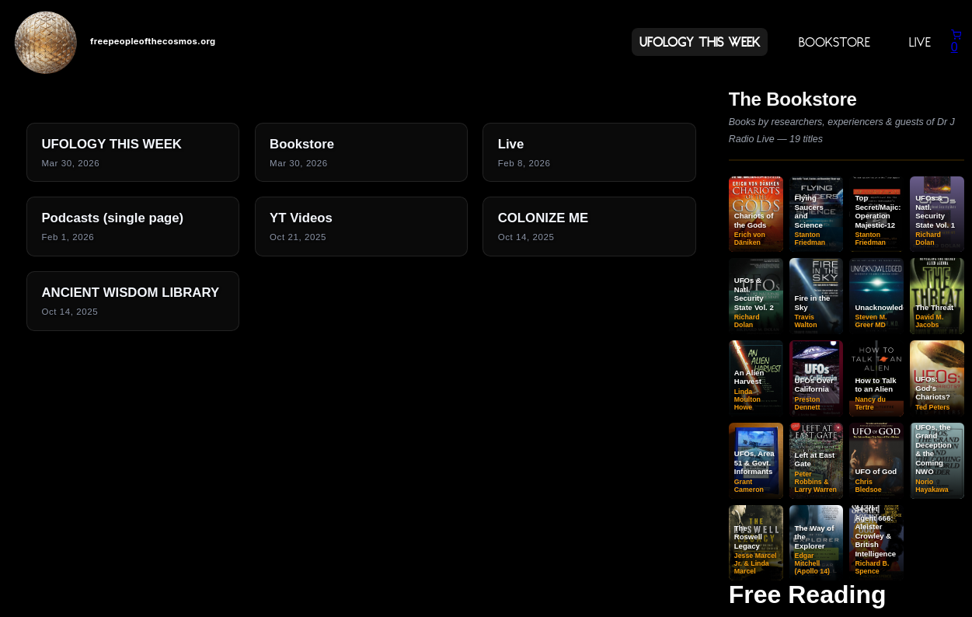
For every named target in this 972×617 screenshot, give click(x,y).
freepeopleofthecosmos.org (152, 41)
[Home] (46, 42)
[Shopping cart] (956, 42)
